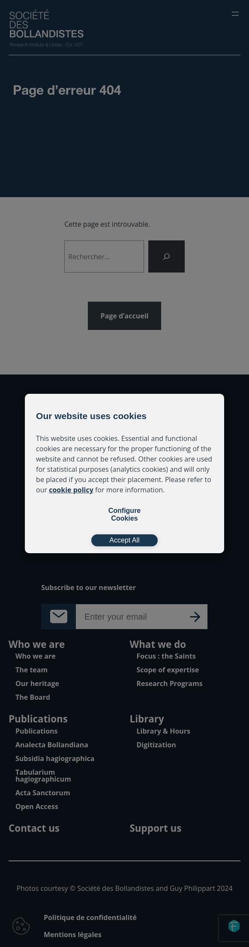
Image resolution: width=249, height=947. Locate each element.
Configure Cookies (124, 514)
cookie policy (71, 489)
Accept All (124, 540)
